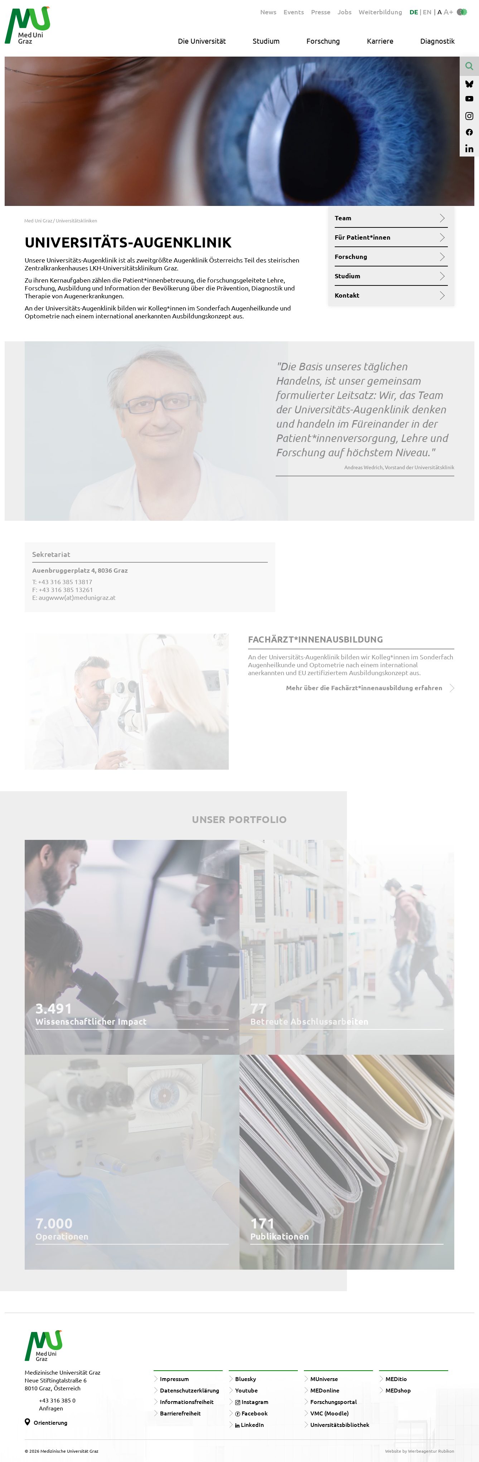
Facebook (251, 1413)
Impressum (174, 1378)
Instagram (251, 1401)
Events (294, 12)
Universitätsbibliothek (339, 1424)
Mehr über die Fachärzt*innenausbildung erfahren (370, 688)
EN (427, 12)
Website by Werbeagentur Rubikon (419, 1451)
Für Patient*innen (388, 237)
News (268, 12)
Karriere (380, 40)
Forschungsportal (333, 1401)
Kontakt (388, 295)
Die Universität (202, 40)
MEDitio (396, 1378)
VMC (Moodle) (329, 1413)
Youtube (246, 1390)
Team (388, 218)
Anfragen (51, 1407)
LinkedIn (249, 1424)
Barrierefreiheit (180, 1413)
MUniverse (324, 1378)
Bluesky (245, 1378)
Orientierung (50, 1422)
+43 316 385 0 (57, 1400)
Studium (266, 40)
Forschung (323, 40)
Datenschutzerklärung (189, 1390)
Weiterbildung (380, 12)
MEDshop (398, 1390)
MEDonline (324, 1390)
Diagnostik (437, 40)
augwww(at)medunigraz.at (77, 597)
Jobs (345, 12)
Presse (320, 12)
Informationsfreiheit (187, 1401)
